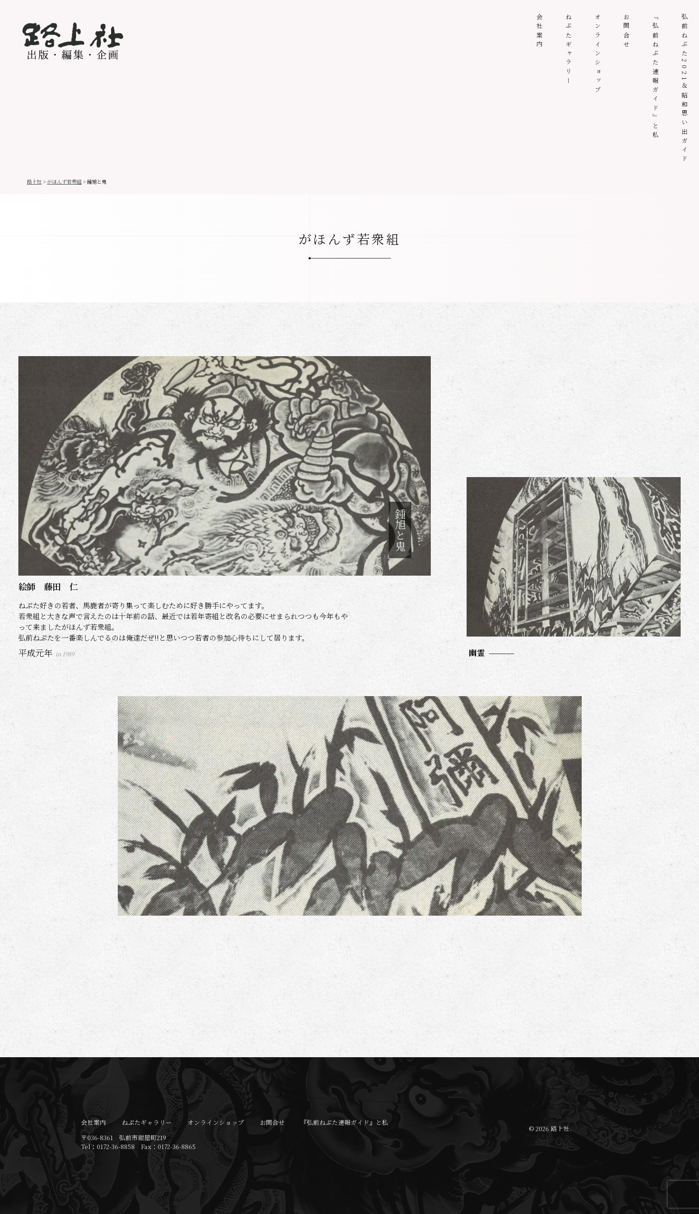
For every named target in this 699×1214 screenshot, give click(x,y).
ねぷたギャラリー (568, 49)
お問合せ (626, 31)
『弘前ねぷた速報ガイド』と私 (655, 77)
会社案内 (539, 31)
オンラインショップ (597, 54)
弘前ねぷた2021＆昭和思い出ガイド (684, 88)
